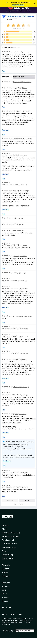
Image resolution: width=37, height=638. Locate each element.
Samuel (15, 273)
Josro (14, 230)
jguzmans (16, 256)
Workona (12, 19)
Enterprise (6, 576)
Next (27, 500)
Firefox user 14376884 (11, 395)
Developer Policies (9, 544)
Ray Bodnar (16, 52)
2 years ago (23, 256)
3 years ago (22, 414)
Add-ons (6, 525)
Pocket (5, 601)
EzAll (14, 218)
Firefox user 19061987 (11, 184)
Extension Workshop (10, 536)
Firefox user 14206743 (11, 245)
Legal (20, 614)
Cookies (12, 614)
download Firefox (18, 5)
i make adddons (18, 316)
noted (20, 618)
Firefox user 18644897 (11, 328)
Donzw (15, 88)
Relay (4, 594)
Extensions (11, 11)
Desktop (5, 569)
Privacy (4, 614)
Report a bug (7, 555)
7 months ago (22, 88)
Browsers (6, 586)
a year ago (28, 138)
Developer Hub (8, 540)
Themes (19, 11)
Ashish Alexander (18, 138)
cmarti (15, 224)
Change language (8, 631)
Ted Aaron (16, 111)
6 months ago (26, 82)
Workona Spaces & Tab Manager (20, 16)
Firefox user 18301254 (11, 155)
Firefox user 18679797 (11, 288)
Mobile (5, 572)
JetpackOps (17, 387)
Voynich (15, 414)
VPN (4, 590)
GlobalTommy (17, 82)
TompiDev (16, 359)
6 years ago (25, 52)
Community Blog (9, 547)
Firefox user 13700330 (11, 472)
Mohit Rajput (17, 191)
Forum (4, 551)
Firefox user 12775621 (11, 487)
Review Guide (7, 558)
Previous (10, 500)
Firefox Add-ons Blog (11, 533)
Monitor (5, 597)
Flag (3, 71)
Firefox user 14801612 (11, 281)
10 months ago (25, 111)
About (4, 529)
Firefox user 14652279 (11, 353)
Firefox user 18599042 (11, 336)
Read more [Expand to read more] (5, 130)
